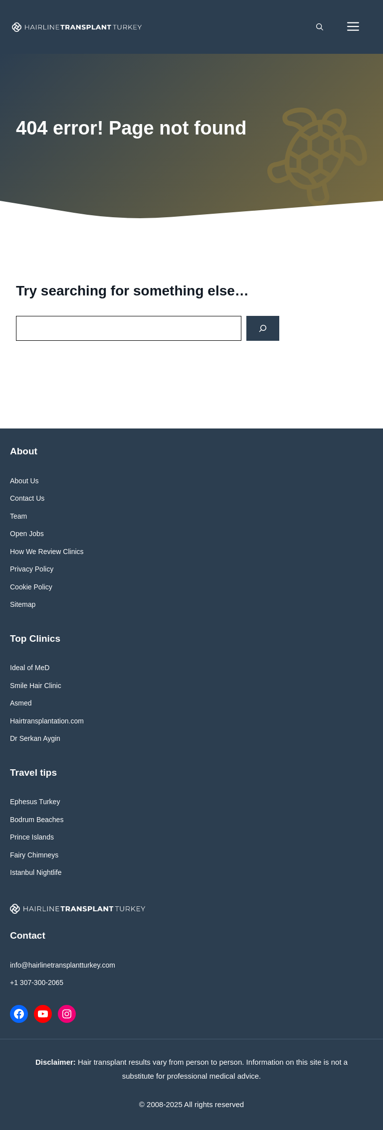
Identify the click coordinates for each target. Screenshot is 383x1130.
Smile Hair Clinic (35, 686)
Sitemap (22, 604)
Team (18, 516)
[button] (319, 27)
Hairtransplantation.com (47, 721)
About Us (24, 481)
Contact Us (27, 498)
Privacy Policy (31, 569)
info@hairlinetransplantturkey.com (62, 965)
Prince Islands (32, 837)
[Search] (262, 328)
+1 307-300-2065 (36, 983)
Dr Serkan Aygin (35, 738)
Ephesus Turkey (35, 802)
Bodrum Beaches (36, 820)
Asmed (21, 703)
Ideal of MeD (29, 668)
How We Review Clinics (47, 552)
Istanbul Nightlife (36, 872)
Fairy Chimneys (34, 855)
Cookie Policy (31, 587)
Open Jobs (27, 534)
